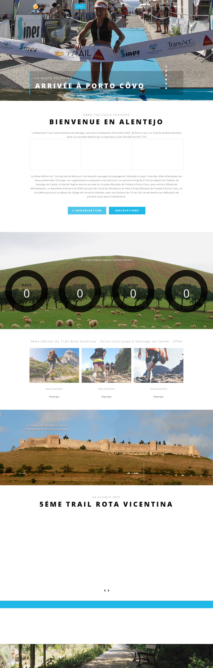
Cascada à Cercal (83, 550)
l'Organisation (87, 210)
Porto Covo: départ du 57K (49, 550)
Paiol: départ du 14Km (125, 550)
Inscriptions (127, 210)
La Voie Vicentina (161, 550)
